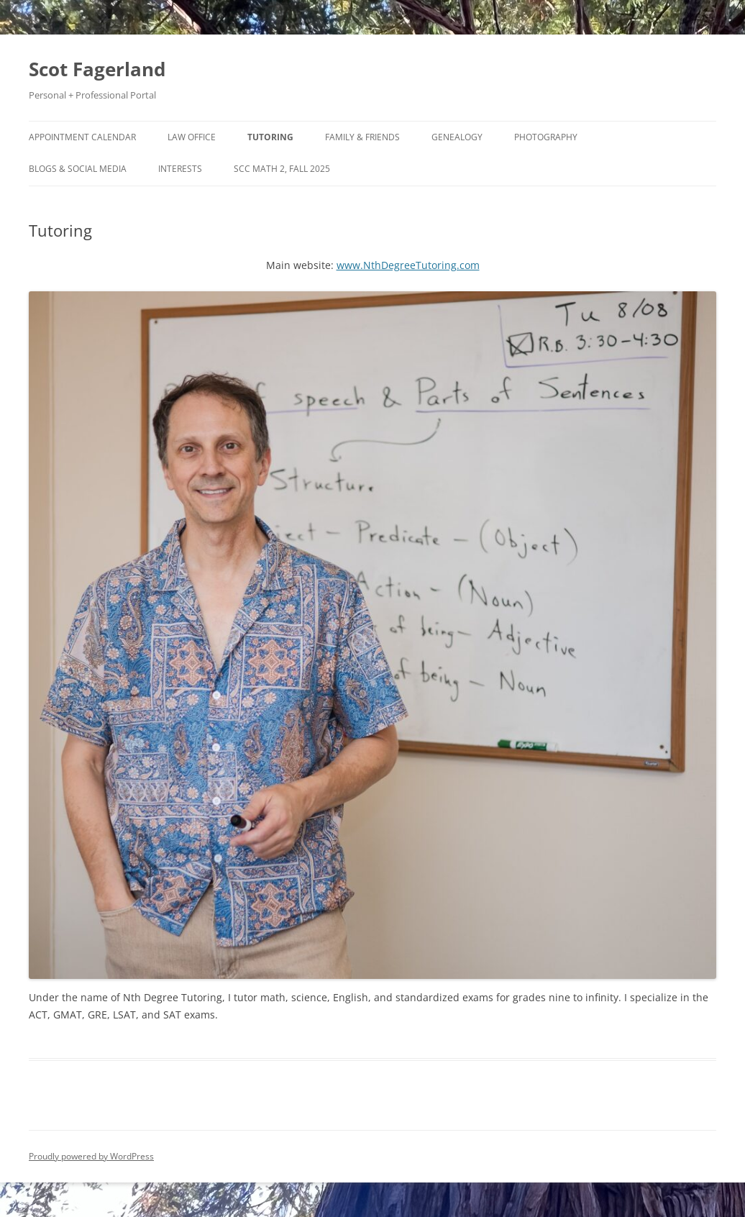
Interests (180, 169)
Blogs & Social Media (78, 169)
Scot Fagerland (97, 69)
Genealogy (457, 137)
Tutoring (270, 137)
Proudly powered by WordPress (91, 1156)
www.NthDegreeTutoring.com (408, 265)
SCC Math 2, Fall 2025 (282, 169)
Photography (545, 137)
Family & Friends (362, 137)
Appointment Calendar (82, 137)
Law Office (192, 137)
